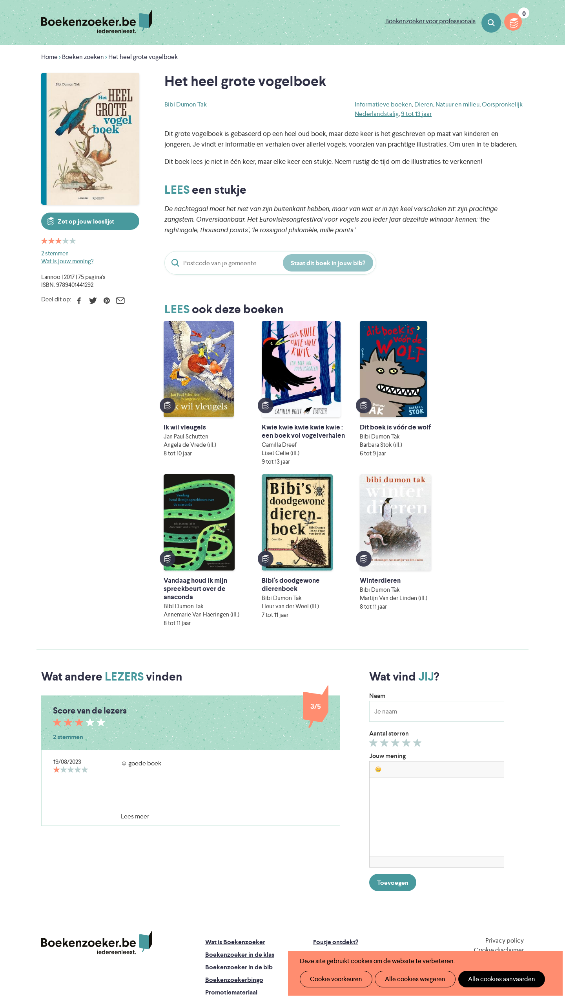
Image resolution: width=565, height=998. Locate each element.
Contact (325, 864)
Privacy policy (504, 812)
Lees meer (135, 688)
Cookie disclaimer (499, 821)
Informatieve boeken (383, 104)
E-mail (120, 300)
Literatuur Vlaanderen (487, 900)
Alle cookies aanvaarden (493, 979)
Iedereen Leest (319, 900)
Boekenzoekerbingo (234, 851)
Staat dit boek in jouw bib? (328, 263)
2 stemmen (55, 253)
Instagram (517, 846)
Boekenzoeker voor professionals (430, 21)
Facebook (79, 300)
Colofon (325, 851)
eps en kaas (405, 933)
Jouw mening (387, 627)
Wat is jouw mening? (67, 261)
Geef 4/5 (407, 616)
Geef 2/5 (385, 616)
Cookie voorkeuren (334, 979)
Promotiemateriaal (231, 864)
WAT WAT (276, 922)
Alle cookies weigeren (410, 979)
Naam (377, 567)
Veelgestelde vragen (233, 876)
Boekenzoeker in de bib (239, 839)
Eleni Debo (264, 933)
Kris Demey (333, 933)
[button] (378, 641)
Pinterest (106, 300)
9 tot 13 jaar (416, 114)
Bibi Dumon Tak (185, 104)
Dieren (423, 104)
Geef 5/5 (418, 616)
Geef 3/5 (396, 616)
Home (49, 57)
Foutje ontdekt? (335, 813)
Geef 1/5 (374, 616)
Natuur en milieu (457, 104)
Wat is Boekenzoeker (235, 813)
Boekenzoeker (96, 21)
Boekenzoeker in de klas (239, 826)
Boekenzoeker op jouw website (358, 826)
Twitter (93, 300)
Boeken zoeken (491, 23)
